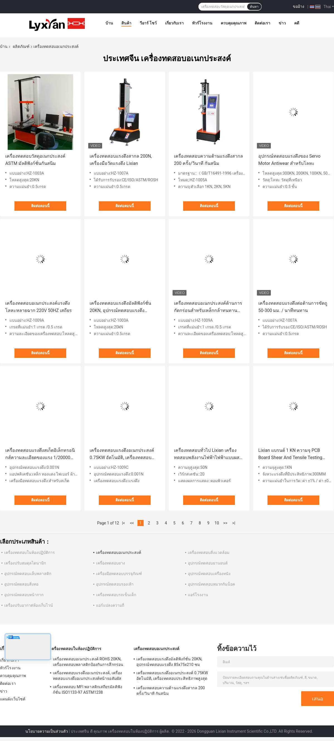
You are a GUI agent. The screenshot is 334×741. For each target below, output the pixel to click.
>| (233, 523)
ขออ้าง (298, 6)
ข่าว (282, 23)
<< (132, 523)
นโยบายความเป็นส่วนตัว (46, 731)
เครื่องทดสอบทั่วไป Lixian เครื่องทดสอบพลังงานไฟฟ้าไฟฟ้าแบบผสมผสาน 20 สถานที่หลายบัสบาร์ (208, 454)
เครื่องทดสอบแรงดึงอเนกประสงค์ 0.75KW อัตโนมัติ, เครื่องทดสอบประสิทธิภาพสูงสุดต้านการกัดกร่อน (124, 454)
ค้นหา (254, 7)
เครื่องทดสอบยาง (110, 563)
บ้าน (109, 23)
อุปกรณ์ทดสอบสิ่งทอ (21, 584)
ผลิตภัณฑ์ (21, 46)
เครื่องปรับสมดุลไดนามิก (25, 563)
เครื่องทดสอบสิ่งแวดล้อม (208, 552)
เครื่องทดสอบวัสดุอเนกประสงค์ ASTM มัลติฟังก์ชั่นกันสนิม (35, 159)
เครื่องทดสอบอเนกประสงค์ (118, 552)
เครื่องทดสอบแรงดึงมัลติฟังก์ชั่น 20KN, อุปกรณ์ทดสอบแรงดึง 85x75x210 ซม (120, 307)
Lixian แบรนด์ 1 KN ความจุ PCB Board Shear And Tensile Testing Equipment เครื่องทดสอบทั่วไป (290, 454)
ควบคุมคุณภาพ (233, 23)
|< (123, 523)
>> (225, 523)
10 (217, 523)
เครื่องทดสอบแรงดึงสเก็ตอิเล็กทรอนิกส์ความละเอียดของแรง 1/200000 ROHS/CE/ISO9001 (40, 454)
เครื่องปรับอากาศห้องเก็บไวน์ (28, 605)
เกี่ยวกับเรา (174, 23)
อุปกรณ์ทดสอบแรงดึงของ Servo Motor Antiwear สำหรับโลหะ (289, 159)
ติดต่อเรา (262, 23)
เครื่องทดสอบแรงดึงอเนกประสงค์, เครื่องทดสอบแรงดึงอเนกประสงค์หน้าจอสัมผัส (87, 676)
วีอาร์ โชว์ (148, 23)
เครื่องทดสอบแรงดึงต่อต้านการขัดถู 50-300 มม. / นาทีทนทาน (292, 307)
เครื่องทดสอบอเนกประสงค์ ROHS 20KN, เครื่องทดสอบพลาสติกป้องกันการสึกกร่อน (88, 662)
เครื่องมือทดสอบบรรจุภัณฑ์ (119, 573)
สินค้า (126, 23)
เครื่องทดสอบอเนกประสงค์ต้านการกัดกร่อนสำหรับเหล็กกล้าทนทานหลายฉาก (208, 307)
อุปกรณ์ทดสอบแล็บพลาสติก (27, 573)
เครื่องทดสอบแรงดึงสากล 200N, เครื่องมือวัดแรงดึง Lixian (121, 159)
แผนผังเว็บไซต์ (12, 699)
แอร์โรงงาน (198, 595)
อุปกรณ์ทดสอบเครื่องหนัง (209, 573)
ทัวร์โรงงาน (202, 23)
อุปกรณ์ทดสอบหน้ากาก (23, 595)
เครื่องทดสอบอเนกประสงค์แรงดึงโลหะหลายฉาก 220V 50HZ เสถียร (38, 307)
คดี (296, 23)
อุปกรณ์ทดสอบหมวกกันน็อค (211, 584)
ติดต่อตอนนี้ (40, 206)
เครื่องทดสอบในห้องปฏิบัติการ (29, 552)
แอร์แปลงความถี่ (110, 605)
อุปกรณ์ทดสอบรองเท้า (115, 584)
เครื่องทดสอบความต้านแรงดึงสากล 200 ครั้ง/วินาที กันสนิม (208, 159)
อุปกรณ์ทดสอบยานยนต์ (208, 563)
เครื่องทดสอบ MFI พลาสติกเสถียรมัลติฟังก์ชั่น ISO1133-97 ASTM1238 (87, 690)
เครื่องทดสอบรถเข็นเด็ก (116, 595)
